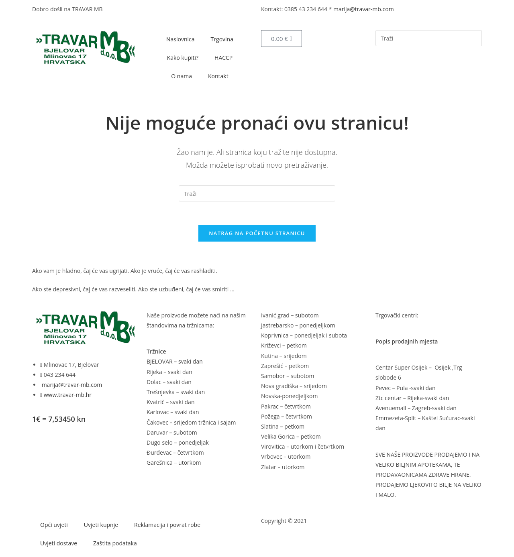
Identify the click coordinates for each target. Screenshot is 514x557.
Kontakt (218, 76)
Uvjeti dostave (58, 543)
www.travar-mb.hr (67, 395)
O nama (181, 76)
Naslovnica (180, 39)
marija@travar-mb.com (363, 9)
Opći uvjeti (54, 525)
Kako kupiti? (182, 57)
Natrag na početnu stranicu (257, 233)
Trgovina (222, 39)
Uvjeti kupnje (101, 525)
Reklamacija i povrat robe (167, 525)
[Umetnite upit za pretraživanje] (428, 38)
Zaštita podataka (115, 543)
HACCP (223, 57)
